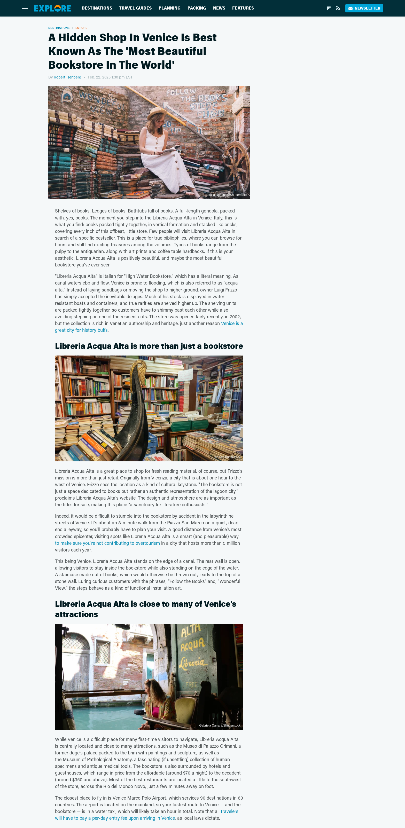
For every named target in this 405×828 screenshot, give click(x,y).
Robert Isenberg (67, 77)
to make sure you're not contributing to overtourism (107, 543)
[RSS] (338, 8)
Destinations (97, 8)
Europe (81, 27)
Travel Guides (135, 8)
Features (243, 8)
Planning (170, 8)
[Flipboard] (329, 8)
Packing (197, 8)
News (219, 8)
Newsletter (364, 8)
